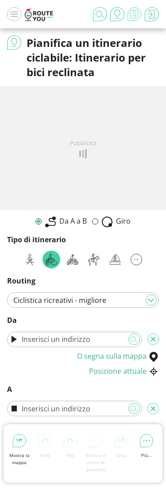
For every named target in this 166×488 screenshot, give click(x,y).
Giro (116, 221)
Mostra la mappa (19, 449)
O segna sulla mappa (118, 356)
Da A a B (66, 221)
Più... (146, 446)
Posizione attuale (124, 371)
